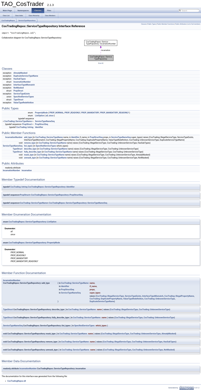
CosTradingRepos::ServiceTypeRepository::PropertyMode (34, 242)
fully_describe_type (32, 152)
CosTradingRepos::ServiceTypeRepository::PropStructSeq (57, 195)
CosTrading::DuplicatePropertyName (106, 299)
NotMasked (19, 88)
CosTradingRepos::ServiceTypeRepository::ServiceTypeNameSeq (78, 203)
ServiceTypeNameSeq (45, 121)
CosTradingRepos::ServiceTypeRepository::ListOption (32, 222)
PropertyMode (41, 112)
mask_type (29, 155)
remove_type (29, 143)
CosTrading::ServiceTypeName (18, 121)
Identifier (39, 127)
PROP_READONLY (72, 112)
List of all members (193, 24)
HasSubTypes (20, 79)
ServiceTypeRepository (26, 20)
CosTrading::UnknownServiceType (159, 299)
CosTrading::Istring (24, 127)
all (47, 115)
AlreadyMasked (20, 73)
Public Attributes (180, 24)
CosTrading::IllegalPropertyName (179, 296)
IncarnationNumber (22, 82)
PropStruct (18, 91)
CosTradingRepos (8, 20)
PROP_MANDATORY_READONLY (114, 112)
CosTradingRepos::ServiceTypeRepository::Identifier (51, 187)
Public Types (151, 24)
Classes (143, 24)
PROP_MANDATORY (90, 112)
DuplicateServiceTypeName (26, 76)
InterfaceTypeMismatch (24, 85)
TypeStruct (18, 99)
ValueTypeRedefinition (24, 102)
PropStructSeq (41, 124)
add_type (28, 137)
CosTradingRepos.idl (16, 381)
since (51, 115)
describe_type (30, 149)
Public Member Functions (165, 24)
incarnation (27, 170)
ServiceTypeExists (22, 94)
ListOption (39, 115)
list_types (28, 146)
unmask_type (30, 158)
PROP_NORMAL (56, 112)
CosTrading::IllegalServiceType (110, 296)
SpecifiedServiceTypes (24, 97)
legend (101, 63)
